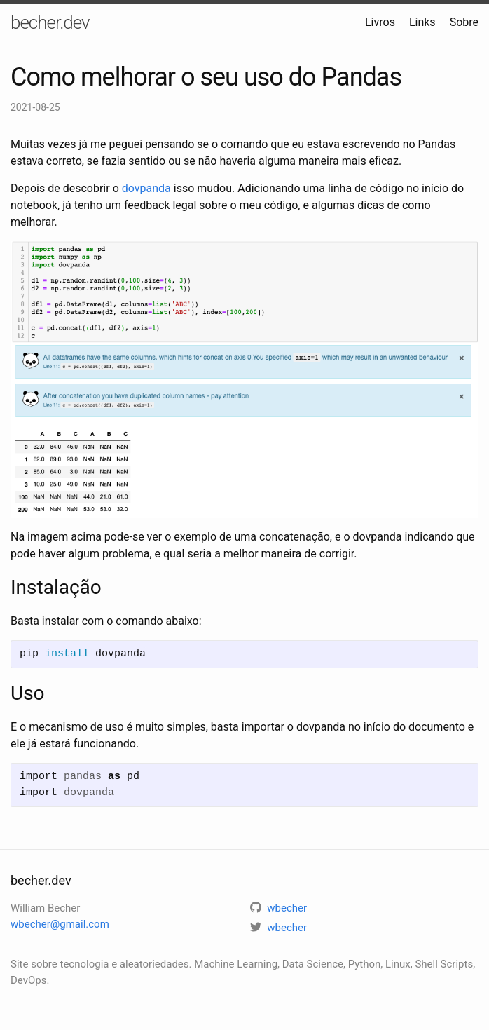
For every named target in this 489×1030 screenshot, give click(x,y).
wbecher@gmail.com (60, 924)
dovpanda (146, 188)
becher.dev (50, 22)
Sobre (464, 22)
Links (422, 22)
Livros (380, 22)
